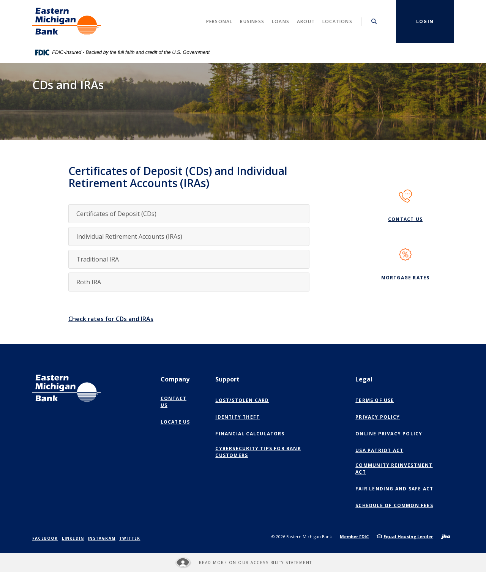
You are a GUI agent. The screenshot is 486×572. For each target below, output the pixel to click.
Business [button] (252, 21)
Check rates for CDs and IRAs (110, 319)
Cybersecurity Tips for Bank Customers (258, 452)
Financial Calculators (249, 433)
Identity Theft (237, 417)
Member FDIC (354, 536)
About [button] (306, 21)
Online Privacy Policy (390, 433)
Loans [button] (280, 21)
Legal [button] (363, 379)
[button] (189, 214)
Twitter (129, 538)
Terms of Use (374, 400)
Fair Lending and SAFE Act (394, 488)
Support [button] (227, 379)
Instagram (101, 538)
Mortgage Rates (405, 277)
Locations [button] (337, 21)
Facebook (45, 538)
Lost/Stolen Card (242, 400)
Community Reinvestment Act (393, 468)
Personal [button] (219, 21)
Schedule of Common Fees (394, 505)
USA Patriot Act (379, 450)
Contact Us (405, 219)
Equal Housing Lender (408, 536)
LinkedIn (73, 538)
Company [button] (175, 379)
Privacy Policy (377, 417)
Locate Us (175, 422)
